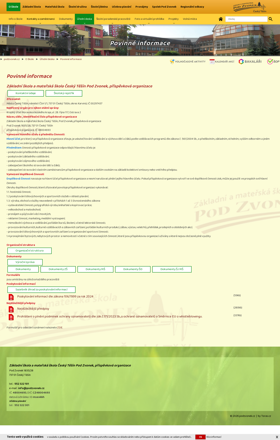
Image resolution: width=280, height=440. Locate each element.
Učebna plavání (121, 7)
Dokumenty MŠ (95, 269)
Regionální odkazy (192, 7)
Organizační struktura (30, 250)
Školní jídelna (99, 7)
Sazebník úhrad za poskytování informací (41, 289)
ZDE (59, 327)
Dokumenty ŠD (132, 269)
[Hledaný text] (246, 19)
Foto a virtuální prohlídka (149, 19)
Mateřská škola (54, 7)
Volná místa (190, 19)
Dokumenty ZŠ (58, 269)
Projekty (173, 19)
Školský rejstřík (64, 93)
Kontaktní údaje (26, 93)
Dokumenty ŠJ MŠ (171, 269)
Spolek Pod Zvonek (164, 7)
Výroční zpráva (25, 262)
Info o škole (15, 19)
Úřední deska (84, 19)
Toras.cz (266, 416)
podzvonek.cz (12, 59)
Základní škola (31, 7)
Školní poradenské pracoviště (113, 19)
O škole (13, 7)
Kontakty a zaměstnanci (41, 19)
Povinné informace (71, 59)
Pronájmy (141, 7)
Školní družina (78, 7)
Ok (200, 437)
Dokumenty (66, 19)
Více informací (213, 437)
